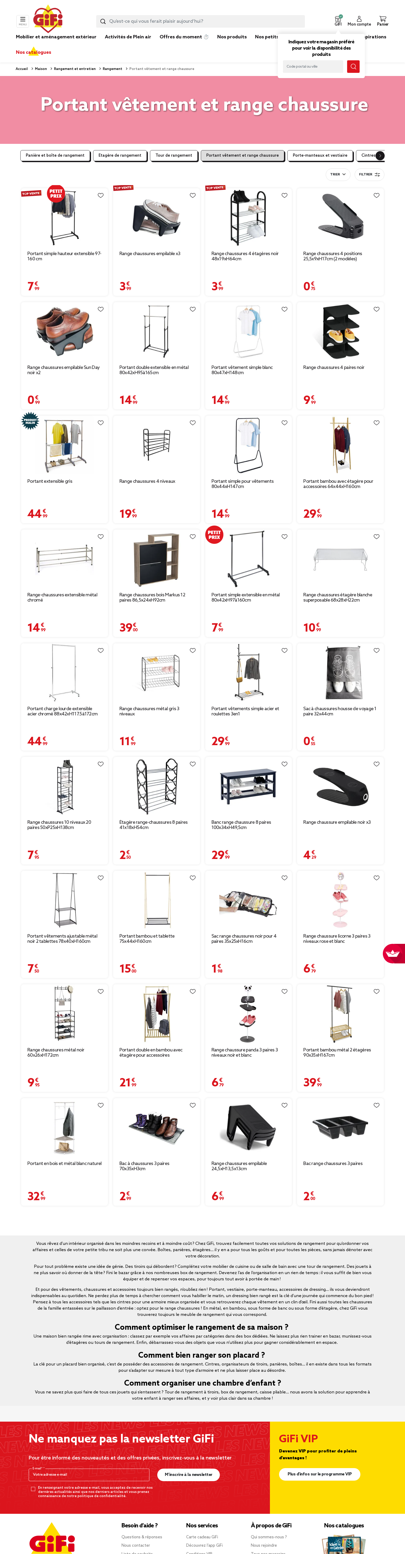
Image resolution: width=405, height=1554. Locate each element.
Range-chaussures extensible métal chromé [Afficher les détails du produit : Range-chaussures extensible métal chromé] (62, 597)
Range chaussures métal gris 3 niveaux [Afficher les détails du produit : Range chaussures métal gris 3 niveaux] (149, 711)
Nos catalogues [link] (33, 52)
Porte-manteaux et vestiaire (320, 155)
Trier (335, 174)
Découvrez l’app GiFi (204, 1545)
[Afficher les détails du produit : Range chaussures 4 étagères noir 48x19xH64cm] (248, 217)
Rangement (112, 69)
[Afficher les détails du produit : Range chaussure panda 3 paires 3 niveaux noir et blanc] (248, 1013)
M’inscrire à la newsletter (189, 1474)
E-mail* (38, 1468)
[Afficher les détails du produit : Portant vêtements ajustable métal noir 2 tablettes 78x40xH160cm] (64, 900)
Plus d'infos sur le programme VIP (320, 1474)
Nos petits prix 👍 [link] (275, 37)
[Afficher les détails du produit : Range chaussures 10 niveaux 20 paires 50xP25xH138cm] (64, 786)
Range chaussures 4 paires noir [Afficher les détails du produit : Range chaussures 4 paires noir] (333, 367)
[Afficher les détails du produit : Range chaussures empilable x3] (156, 217)
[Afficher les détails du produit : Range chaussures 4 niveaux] (156, 445)
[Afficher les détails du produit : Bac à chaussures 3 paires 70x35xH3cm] (156, 1127)
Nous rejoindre (264, 1545)
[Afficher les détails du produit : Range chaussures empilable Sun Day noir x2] (64, 331)
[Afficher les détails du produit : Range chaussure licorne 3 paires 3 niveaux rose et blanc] (340, 900)
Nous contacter (136, 1545)
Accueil (22, 69)
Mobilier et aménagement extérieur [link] (56, 37)
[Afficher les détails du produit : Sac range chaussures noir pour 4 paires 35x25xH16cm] (248, 900)
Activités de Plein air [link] (128, 37)
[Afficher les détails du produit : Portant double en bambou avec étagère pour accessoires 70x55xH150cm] (156, 1013)
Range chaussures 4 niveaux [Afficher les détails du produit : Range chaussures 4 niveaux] (147, 481)
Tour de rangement (173, 155)
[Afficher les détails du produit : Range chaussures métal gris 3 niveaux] (156, 672)
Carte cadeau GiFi (202, 1537)
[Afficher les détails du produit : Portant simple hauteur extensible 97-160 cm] (64, 217)
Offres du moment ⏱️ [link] (184, 37)
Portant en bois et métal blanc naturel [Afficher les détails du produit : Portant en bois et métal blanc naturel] (64, 1163)
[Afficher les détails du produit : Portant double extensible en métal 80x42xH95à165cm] (156, 331)
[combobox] (200, 21)
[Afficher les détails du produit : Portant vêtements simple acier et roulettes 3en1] (248, 672)
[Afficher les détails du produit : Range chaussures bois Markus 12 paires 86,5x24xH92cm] (156, 558)
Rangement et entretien (74, 69)
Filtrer (369, 174)
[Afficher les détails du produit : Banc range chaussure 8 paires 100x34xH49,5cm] (248, 786)
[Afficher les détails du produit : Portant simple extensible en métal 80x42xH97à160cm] (248, 558)
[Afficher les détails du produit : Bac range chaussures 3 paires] (340, 1127)
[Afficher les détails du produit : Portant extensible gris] (64, 445)
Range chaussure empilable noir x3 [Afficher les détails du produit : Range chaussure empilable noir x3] (337, 822)
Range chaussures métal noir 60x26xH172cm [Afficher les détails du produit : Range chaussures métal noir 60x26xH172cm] (55, 1052)
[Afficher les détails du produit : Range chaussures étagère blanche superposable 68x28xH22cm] (340, 558)
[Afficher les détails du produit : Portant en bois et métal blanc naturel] (64, 1127)
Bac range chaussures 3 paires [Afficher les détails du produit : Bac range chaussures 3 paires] (332, 1163)
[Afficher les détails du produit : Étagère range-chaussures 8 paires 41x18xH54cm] (156, 786)
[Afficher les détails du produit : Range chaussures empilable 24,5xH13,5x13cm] (248, 1127)
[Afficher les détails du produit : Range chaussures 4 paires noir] (340, 331)
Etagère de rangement (120, 155)
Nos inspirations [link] (367, 37)
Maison (40, 69)
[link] (232, 45)
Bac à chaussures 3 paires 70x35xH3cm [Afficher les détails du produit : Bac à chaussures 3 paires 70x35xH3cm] (144, 1166)
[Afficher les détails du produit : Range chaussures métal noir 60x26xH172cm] (64, 1013)
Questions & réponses (142, 1537)
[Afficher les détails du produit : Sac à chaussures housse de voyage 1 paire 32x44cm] (340, 672)
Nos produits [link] (232, 37)
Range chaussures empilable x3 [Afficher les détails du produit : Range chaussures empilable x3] (149, 253)
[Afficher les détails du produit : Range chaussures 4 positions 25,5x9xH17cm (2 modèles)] (340, 217)
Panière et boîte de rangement (55, 155)
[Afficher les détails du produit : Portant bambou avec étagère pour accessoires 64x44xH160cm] (340, 445)
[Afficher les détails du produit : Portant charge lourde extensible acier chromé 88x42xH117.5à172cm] (64, 672)
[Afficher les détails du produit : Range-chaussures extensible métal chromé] (64, 558)
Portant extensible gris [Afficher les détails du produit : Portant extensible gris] (49, 481)
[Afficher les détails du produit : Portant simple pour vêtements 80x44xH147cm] (248, 445)
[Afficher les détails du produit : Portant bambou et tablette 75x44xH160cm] (156, 900)
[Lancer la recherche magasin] (353, 66)
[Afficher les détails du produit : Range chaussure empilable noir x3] (340, 786)
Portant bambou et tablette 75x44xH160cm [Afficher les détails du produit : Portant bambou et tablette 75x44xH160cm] (147, 939)
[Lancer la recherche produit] (103, 21)
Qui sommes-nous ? (269, 1537)
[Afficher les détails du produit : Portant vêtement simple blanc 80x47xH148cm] (248, 331)
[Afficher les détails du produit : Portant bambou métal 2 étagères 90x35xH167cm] (340, 1013)
